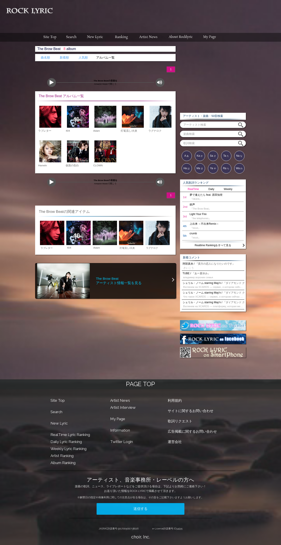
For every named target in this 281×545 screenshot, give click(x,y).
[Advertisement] (169, 14)
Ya (213, 168)
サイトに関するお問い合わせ (190, 411)
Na (239, 155)
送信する (140, 509)
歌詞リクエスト (180, 421)
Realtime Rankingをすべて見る (213, 245)
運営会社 (175, 442)
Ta (226, 155)
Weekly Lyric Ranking (68, 448)
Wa (239, 168)
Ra (226, 168)
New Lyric (59, 423)
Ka (200, 155)
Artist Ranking (62, 456)
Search (56, 412)
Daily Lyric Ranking (66, 441)
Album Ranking (63, 463)
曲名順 (45, 57)
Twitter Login (121, 441)
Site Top (57, 400)
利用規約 (175, 400)
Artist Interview (123, 407)
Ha (187, 168)
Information (120, 430)
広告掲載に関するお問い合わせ (192, 431)
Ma (199, 168)
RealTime (193, 189)
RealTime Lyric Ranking (70, 434)
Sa (213, 155)
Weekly (228, 189)
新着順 (64, 57)
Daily (211, 189)
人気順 (83, 57)
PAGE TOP (140, 384)
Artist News (120, 400)
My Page (117, 419)
